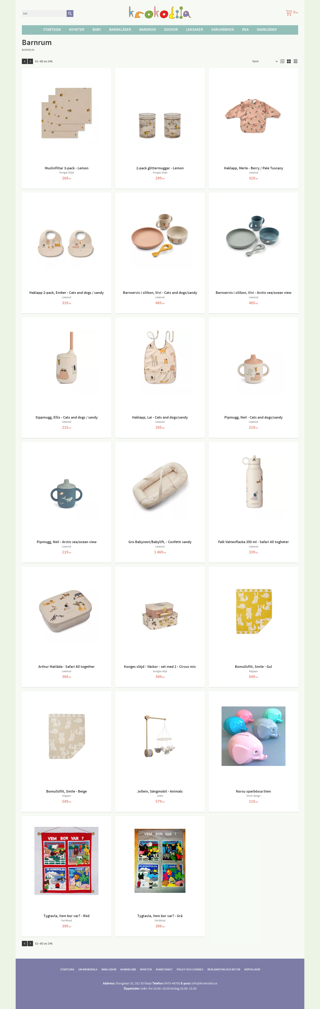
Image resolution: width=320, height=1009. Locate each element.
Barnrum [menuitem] (147, 29)
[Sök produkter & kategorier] (44, 13)
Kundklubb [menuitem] (128, 969)
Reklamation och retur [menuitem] (223, 969)
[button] (282, 61)
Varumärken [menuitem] (222, 29)
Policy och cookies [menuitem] (190, 969)
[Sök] (70, 13)
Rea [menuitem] (245, 29)
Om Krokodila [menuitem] (87, 969)
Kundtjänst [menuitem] (164, 969)
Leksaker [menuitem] (194, 29)
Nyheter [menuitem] (76, 29)
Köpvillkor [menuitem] (252, 969)
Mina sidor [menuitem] (108, 969)
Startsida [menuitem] (52, 29)
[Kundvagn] (291, 13)
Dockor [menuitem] (171, 29)
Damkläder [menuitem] (267, 29)
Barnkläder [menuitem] (120, 29)
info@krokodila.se (204, 983)
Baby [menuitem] (97, 29)
